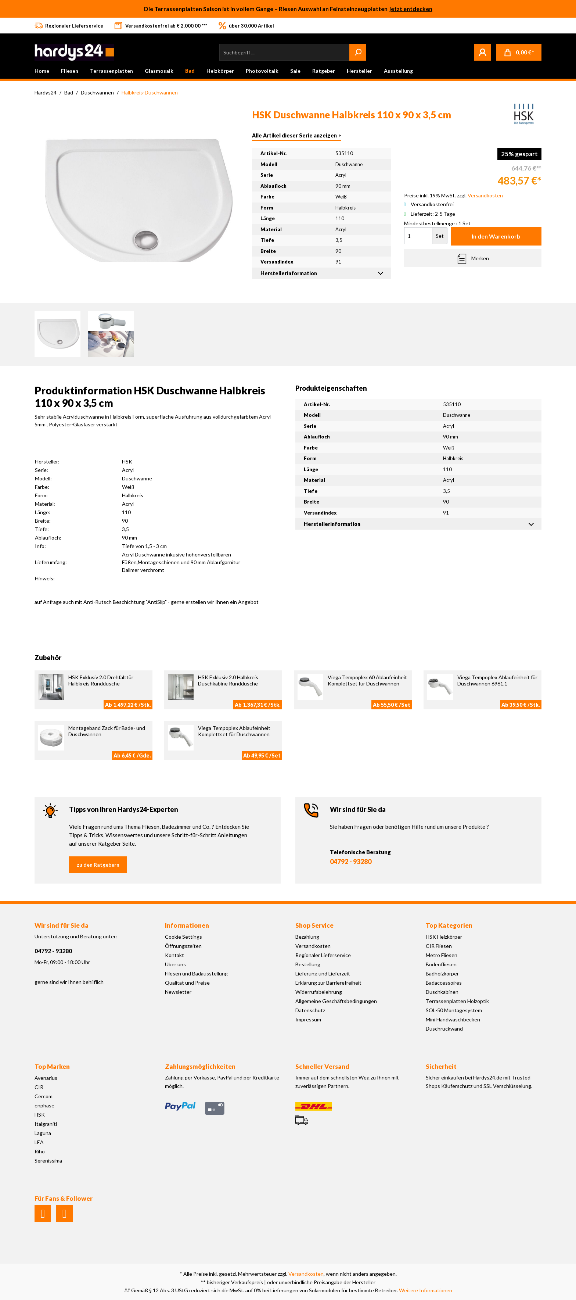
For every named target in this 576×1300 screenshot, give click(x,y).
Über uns (175, 964)
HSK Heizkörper (444, 937)
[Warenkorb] (518, 52)
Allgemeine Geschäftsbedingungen (336, 1001)
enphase (44, 1105)
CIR (39, 1087)
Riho (40, 1151)
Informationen (187, 925)
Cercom (44, 1096)
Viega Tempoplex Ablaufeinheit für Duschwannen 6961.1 (497, 680)
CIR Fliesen (439, 946)
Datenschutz (310, 1010)
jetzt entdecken (410, 8)
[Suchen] (357, 52)
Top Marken (52, 1066)
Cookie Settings (183, 937)
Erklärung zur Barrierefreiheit (328, 983)
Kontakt (174, 955)
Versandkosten (313, 946)
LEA (39, 1142)
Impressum (308, 1019)
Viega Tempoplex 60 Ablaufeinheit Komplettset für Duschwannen (367, 680)
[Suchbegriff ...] (284, 52)
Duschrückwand (444, 1028)
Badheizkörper (442, 973)
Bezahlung (307, 937)
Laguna (43, 1133)
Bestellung (307, 964)
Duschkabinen (442, 992)
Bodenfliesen (441, 964)
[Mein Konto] (482, 52)
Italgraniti (46, 1124)
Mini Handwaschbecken (453, 1019)
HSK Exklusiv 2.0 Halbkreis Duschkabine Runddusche (228, 680)
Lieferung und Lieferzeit (322, 973)
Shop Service (314, 925)
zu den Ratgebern (98, 865)
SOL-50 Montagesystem (454, 1010)
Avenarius (46, 1078)
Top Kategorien (449, 925)
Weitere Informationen (425, 1290)
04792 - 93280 (350, 861)
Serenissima (48, 1160)
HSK (40, 1114)
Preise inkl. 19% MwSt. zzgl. (453, 195)
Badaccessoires (444, 983)
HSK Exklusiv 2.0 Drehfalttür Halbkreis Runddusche (100, 680)
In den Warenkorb (496, 236)
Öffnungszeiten (183, 946)
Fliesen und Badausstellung (196, 973)
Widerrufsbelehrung (318, 992)
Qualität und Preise (187, 983)
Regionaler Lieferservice (323, 955)
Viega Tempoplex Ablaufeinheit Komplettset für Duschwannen (234, 731)
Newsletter (178, 992)
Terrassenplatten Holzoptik (457, 1001)
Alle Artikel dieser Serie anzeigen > (296, 135)
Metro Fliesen (441, 955)
